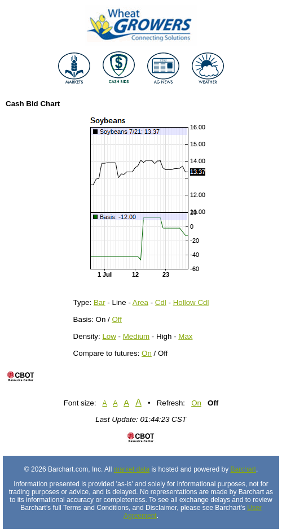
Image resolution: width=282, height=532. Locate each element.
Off (117, 319)
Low (109, 336)
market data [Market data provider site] (131, 469)
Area (140, 302)
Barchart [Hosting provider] (243, 469)
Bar (99, 302)
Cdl (160, 302)
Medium (136, 336)
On (147, 353)
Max (185, 336)
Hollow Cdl (191, 302)
